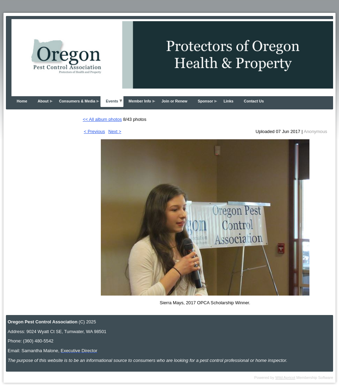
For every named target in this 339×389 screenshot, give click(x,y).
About (43, 101)
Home (22, 101)
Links (228, 101)
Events (112, 101)
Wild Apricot (285, 377)
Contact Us (254, 101)
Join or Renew (174, 101)
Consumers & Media (77, 101)
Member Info (140, 101)
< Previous (94, 131)
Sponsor (205, 101)
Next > (114, 131)
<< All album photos (102, 119)
